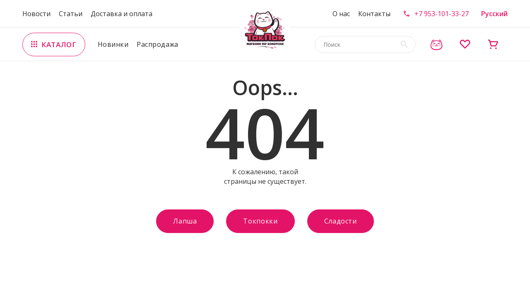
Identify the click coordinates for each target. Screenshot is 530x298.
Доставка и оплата (121, 13)
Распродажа (157, 44)
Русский (494, 13)
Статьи (70, 13)
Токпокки (260, 221)
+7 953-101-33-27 (441, 13)
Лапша (185, 221)
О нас (341, 13)
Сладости (340, 221)
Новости (36, 13)
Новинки (113, 44)
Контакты (374, 13)
